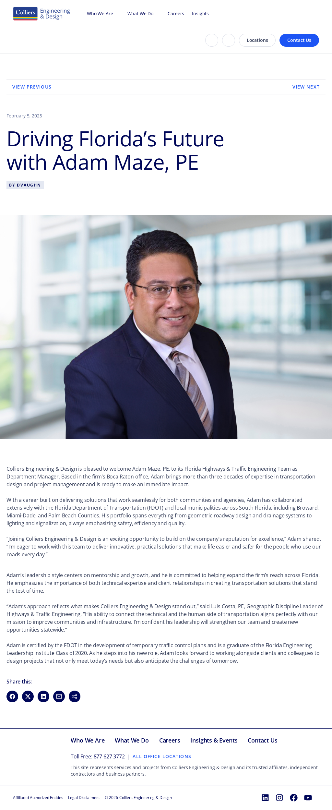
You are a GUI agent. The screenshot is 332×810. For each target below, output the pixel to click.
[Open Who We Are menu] (116, 14)
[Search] (211, 40)
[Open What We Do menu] (156, 14)
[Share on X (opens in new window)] (28, 696)
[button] (74, 696)
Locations (257, 40)
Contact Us (299, 40)
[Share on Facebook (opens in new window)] (12, 696)
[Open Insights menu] (212, 14)
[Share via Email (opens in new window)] (59, 696)
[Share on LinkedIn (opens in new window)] (43, 696)
